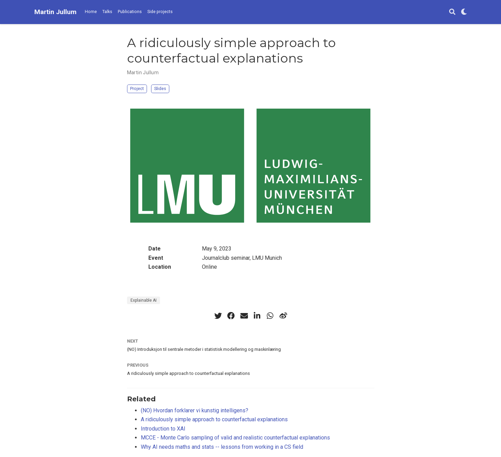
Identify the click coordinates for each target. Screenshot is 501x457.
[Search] (452, 12)
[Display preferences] (464, 12)
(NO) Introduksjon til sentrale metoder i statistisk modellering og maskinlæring (204, 349)
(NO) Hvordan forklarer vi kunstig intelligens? (194, 410)
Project (137, 88)
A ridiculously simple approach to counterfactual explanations (188, 373)
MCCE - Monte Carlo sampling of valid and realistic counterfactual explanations (235, 437)
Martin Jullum (55, 12)
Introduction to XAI (163, 428)
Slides (160, 88)
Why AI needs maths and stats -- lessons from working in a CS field (222, 447)
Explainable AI (143, 300)
